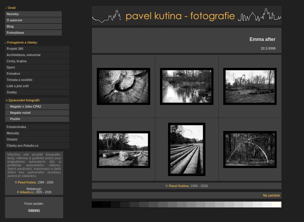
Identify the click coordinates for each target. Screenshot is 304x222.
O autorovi (13, 20)
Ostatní (11, 139)
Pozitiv (12, 119)
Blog (9, 26)
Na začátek (271, 195)
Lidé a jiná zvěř (17, 86)
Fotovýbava (14, 32)
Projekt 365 (14, 48)
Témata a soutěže (18, 80)
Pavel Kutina (27, 182)
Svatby (11, 92)
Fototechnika (15, 127)
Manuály (12, 133)
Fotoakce (12, 73)
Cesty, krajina (16, 61)
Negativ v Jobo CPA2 (23, 106)
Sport (10, 67)
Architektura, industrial (22, 55)
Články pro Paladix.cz (22, 145)
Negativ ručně (18, 112)
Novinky (12, 14)
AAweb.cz (27, 192)
